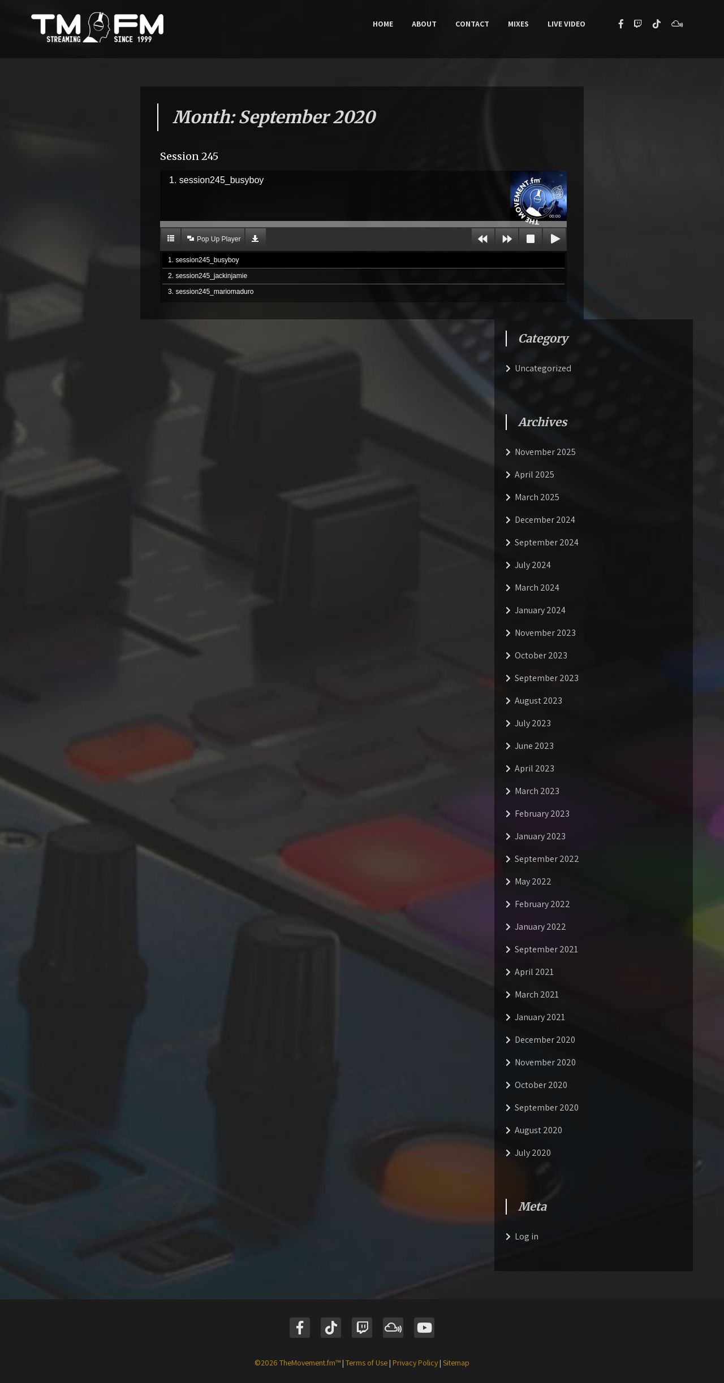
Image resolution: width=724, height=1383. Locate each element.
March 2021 (537, 994)
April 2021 (534, 972)
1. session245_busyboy (203, 260)
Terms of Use (366, 1363)
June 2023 (534, 746)
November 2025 (545, 452)
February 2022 (542, 904)
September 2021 (546, 949)
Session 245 (189, 156)
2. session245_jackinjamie (207, 276)
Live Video (566, 24)
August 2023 (538, 700)
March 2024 (537, 587)
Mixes (518, 24)
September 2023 (547, 678)
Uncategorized (543, 368)
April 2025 (534, 474)
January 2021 (540, 1017)
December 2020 (545, 1040)
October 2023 (541, 655)
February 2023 (542, 814)
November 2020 (545, 1062)
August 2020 (538, 1130)
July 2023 (533, 723)
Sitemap (456, 1363)
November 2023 (545, 633)
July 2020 (533, 1153)
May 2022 (533, 881)
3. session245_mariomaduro (210, 292)
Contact (472, 24)
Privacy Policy (415, 1363)
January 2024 (540, 610)
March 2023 (537, 791)
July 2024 (533, 565)
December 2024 (545, 520)
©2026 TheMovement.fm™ (298, 1363)
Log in (526, 1236)
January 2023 (540, 836)
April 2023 (534, 768)
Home (383, 24)
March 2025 (537, 497)
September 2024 (547, 542)
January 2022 (540, 927)
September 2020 (547, 1107)
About (424, 24)
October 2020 (541, 1085)
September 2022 (547, 859)
